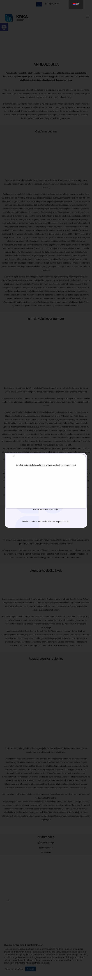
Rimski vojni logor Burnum (46, 319)
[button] (4, 27)
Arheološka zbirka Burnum (46, 512)
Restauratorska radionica (46, 659)
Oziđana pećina (46, 132)
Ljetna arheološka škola (46, 571)
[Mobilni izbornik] (87, 16)
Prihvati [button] (30, 969)
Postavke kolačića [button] (14, 969)
